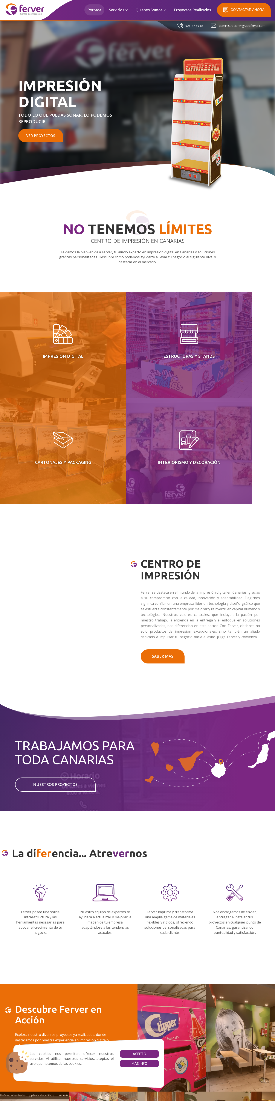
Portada (94, 10)
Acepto (122, 1054)
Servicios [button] (118, 10)
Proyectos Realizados (192, 10)
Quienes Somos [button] (151, 10)
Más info (122, 1063)
